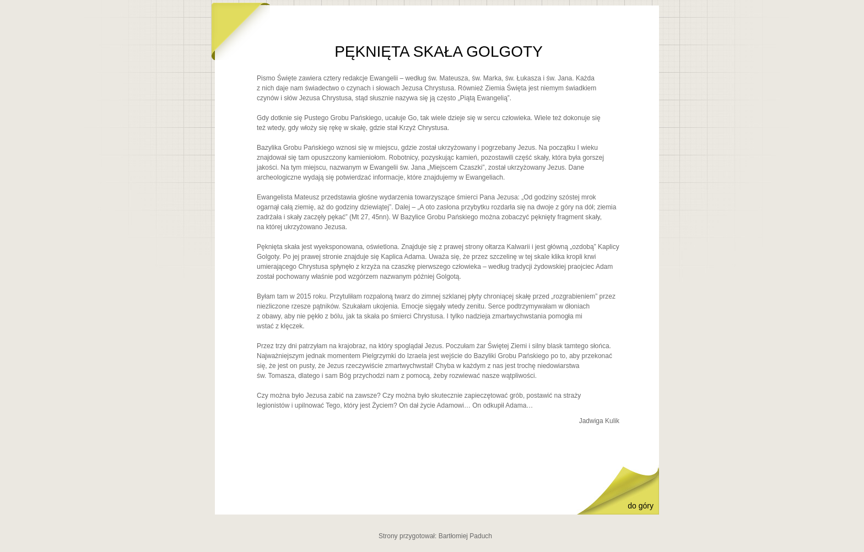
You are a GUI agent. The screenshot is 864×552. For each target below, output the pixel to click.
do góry (641, 505)
